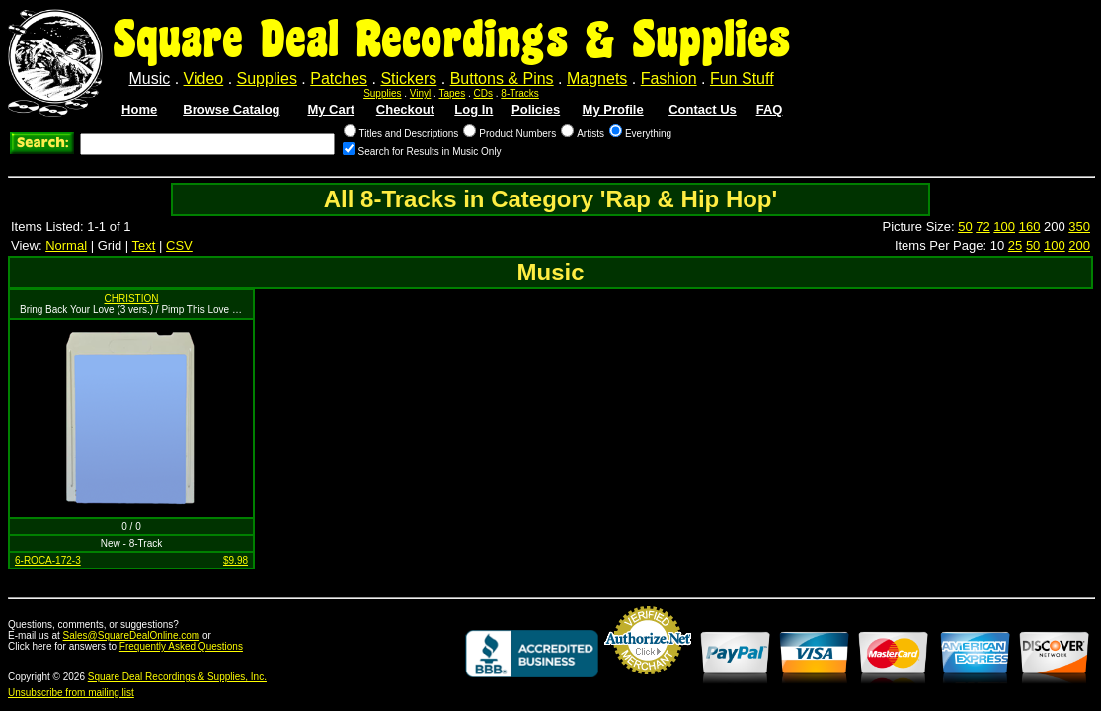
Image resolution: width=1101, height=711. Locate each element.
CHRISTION (132, 298)
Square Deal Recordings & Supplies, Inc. (177, 677)
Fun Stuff (742, 78)
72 (982, 226)
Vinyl (421, 93)
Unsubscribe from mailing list (71, 692)
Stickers (408, 78)
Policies (535, 109)
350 (1079, 226)
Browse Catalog (231, 109)
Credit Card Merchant (647, 682)
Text (144, 245)
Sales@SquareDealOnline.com (131, 635)
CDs (483, 93)
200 (1079, 245)
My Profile (613, 109)
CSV (179, 245)
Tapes (452, 93)
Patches (338, 78)
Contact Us (702, 109)
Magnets (597, 78)
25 (1015, 245)
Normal (66, 245)
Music (149, 78)
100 (1004, 226)
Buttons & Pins (502, 78)
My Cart (330, 109)
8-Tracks (520, 93)
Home (139, 109)
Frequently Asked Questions (181, 646)
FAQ (769, 109)
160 (1030, 226)
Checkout (405, 109)
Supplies (267, 78)
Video (204, 78)
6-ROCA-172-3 (48, 560)
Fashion (669, 78)
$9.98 (235, 560)
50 (965, 226)
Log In (473, 109)
